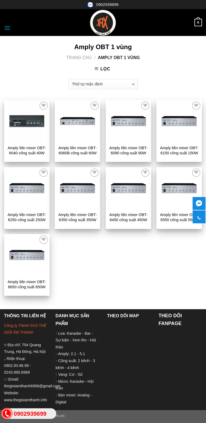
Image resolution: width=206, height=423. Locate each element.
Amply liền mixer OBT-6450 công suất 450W (128, 217)
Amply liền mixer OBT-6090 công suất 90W (128, 150)
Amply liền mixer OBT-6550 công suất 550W (179, 217)
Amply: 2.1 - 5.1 (71, 354)
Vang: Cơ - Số (70, 374)
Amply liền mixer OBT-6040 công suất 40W (27, 150)
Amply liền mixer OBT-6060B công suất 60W (77, 150)
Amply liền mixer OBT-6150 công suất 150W (179, 150)
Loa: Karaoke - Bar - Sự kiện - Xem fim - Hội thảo (76, 340)
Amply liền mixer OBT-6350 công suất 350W (77, 217)
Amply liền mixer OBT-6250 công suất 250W (27, 217)
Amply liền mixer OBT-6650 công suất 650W (27, 284)
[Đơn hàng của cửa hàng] (102, 84)
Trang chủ (79, 57)
